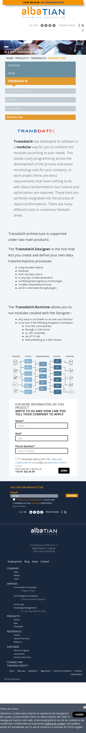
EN (36, 25)
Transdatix (18, 626)
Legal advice (45, 671)
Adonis (17, 619)
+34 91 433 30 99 (31, 2)
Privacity (78, 671)
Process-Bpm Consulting (25, 587)
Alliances (18, 642)
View (16, 572)
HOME (9, 58)
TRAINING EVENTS (17, 665)
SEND (64, 470)
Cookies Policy (75, 674)
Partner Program (21, 650)
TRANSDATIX (38, 58)
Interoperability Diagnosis (33, 599)
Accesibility (32, 671)
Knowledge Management (25, 607)
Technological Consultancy (26, 595)
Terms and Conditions (62, 671)
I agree (79, 714)
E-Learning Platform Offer (34, 611)
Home (11, 671)
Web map (21, 671)
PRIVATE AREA (67, 25)
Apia (16, 623)
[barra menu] (82, 30)
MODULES (12, 99)
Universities (19, 653)
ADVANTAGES (14, 108)
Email (14, 492)
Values (17, 575)
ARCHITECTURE (15, 117)
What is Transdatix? (19, 91)
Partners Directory (22, 657)
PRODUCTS (21, 58)
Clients (17, 635)
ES (31, 25)
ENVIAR (71, 495)
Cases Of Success (21, 638)
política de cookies (55, 723)
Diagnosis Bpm (29, 590)
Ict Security (19, 604)
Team (16, 578)
